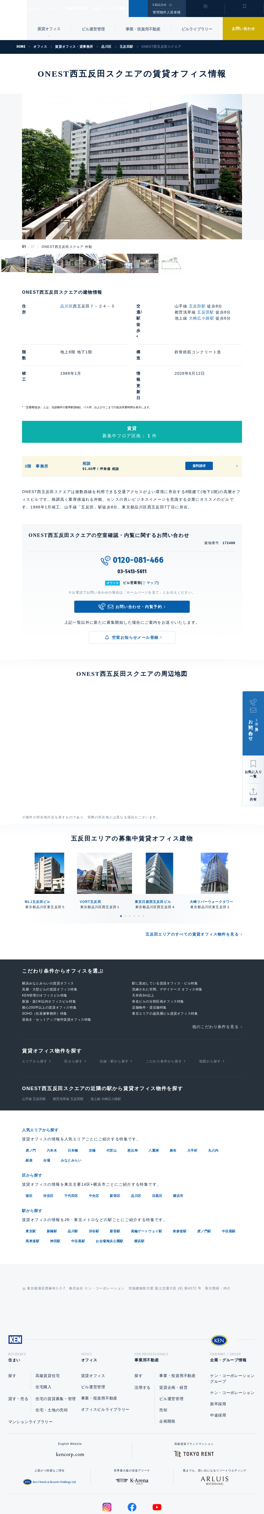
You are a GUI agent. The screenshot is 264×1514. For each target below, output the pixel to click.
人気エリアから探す (43, 1080)
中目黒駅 (229, 1180)
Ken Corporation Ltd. (13, 20)
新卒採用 (218, 1355)
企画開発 (167, 1372)
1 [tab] (121, 867)
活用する (142, 1338)
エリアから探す (34, 1012)
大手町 (192, 1101)
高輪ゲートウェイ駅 (146, 1180)
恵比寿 (132, 1101)
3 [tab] (130, 867)
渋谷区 (48, 1146)
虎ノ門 (31, 1101)
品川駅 (73, 1180)
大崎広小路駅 (201, 318)
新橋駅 (52, 1180)
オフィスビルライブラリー (105, 1360)
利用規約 (161, 1492)
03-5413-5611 (132, 522)
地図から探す (210, 1012)
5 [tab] (138, 867)
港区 (29, 1146)
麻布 (173, 1101)
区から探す (73, 1012)
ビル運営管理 (93, 29)
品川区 (66, 306)
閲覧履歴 (204, 12)
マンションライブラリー (30, 1373)
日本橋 (73, 1101)
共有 (253, 799)
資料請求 (199, 417)
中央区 (94, 1146)
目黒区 (157, 1146)
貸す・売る (18, 1350)
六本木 (52, 1101)
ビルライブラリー (197, 29)
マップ (152, 534)
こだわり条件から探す (164, 1012)
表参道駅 (179, 1180)
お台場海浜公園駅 (109, 1190)
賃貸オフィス (93, 1327)
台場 (46, 1111)
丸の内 (213, 1101)
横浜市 (178, 1146)
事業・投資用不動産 (143, 29)
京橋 (92, 1101)
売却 (163, 1361)
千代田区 (71, 1146)
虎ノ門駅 (204, 1180)
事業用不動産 (89, 8)
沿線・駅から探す (114, 1012)
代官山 (111, 1101)
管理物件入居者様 (166, 12)
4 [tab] (134, 867)
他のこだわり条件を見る (215, 977)
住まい (37, 8)
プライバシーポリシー (123, 1492)
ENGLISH (159, 5)
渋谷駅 (94, 1180)
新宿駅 (115, 1180)
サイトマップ (191, 1492)
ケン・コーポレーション (232, 1344)
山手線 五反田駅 (34, 1050)
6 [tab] (143, 867)
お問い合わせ (243, 28)
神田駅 (55, 1190)
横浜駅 (139, 1190)
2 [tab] (125, 867)
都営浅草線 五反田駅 (68, 1050)
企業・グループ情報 (126, 8)
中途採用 (218, 1366)
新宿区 (115, 1146)
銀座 (29, 1111)
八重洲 (153, 1101)
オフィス (60, 8)
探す (12, 1327)
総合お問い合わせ (77, 1492)
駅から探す (34, 1160)
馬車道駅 (32, 1190)
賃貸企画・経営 (173, 1338)
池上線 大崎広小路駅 (105, 1050)
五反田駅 (197, 306)
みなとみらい (71, 1111)
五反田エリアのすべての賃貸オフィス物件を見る (192, 885)
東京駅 (31, 1180)
